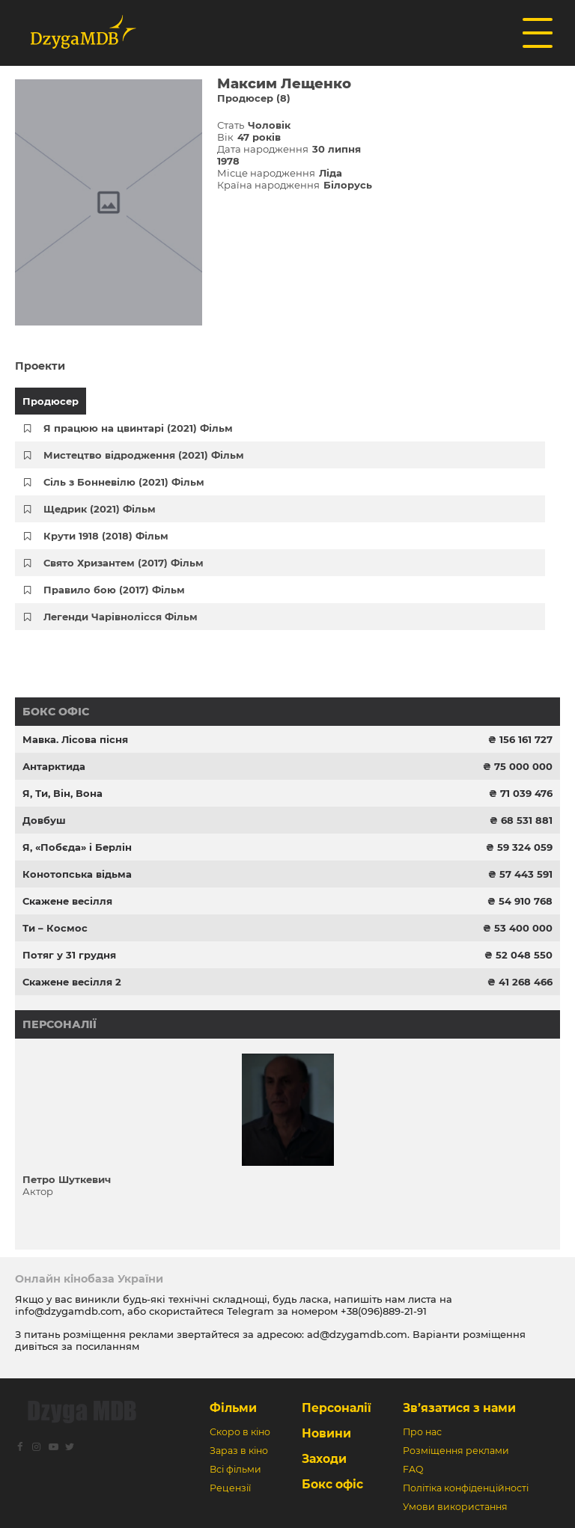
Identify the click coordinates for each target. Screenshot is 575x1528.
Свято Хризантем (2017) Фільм (123, 563)
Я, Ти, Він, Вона (62, 793)
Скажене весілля (67, 901)
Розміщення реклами (456, 1450)
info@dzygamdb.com (68, 1311)
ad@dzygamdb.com (357, 1334)
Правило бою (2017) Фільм (114, 590)
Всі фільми (235, 1469)
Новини (326, 1433)
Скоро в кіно (240, 1431)
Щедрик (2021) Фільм (99, 509)
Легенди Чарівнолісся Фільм (120, 617)
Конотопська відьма (77, 874)
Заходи (324, 1459)
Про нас (422, 1431)
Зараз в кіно (239, 1450)
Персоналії (59, 1024)
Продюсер (50, 401)
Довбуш (44, 820)
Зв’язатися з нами (459, 1408)
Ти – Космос (55, 928)
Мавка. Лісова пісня (75, 739)
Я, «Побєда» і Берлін (77, 847)
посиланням (107, 1346)
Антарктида (53, 766)
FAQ (413, 1469)
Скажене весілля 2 (71, 982)
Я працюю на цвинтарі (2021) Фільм (138, 428)
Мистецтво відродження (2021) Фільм (143, 455)
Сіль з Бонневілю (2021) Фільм (123, 482)
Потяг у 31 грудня (69, 955)
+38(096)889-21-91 (384, 1311)
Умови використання (455, 1506)
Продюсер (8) (253, 98)
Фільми (233, 1408)
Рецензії (230, 1488)
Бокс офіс (55, 711)
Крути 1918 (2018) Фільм (105, 536)
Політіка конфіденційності (466, 1488)
